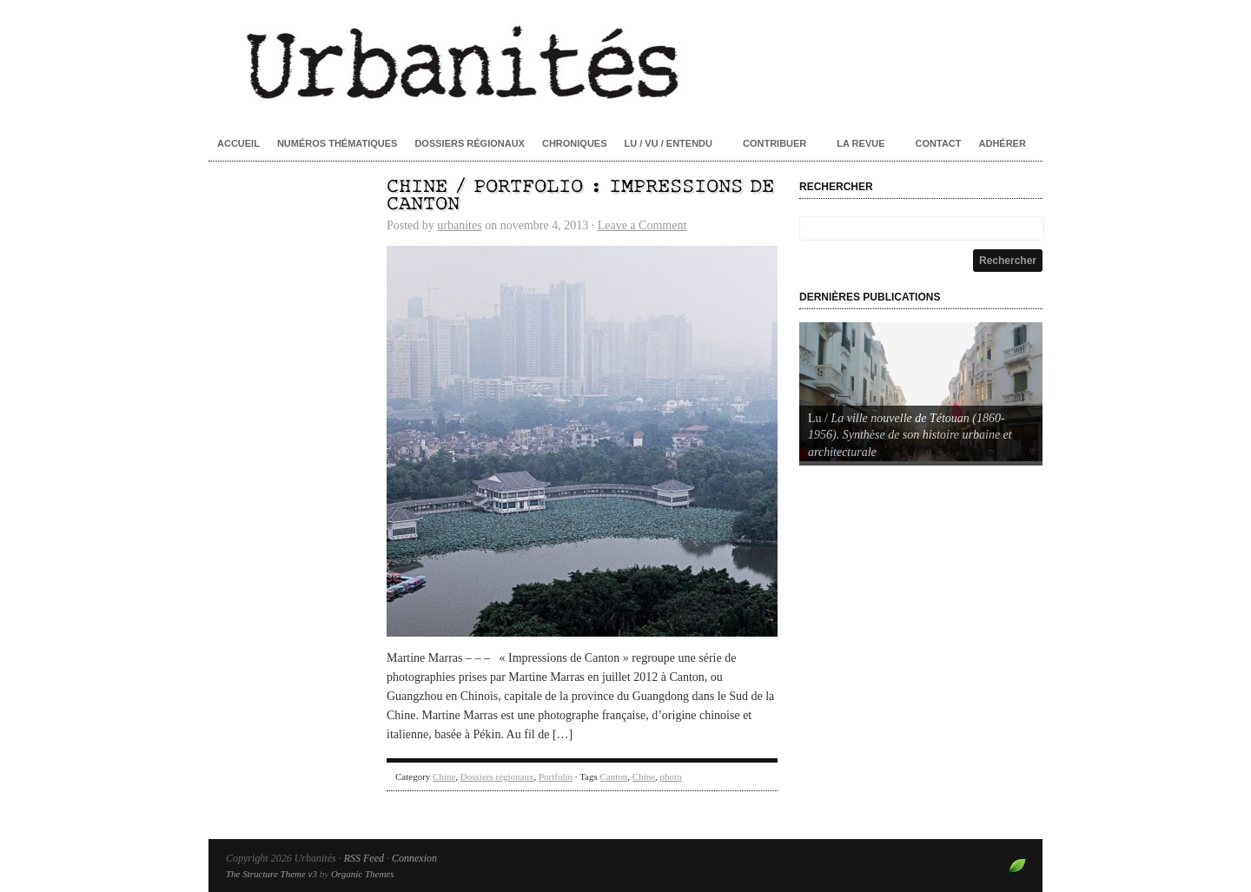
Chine (444, 776)
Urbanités (625, 61)
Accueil (238, 143)
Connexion (414, 858)
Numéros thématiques (337, 143)
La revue (860, 143)
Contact (939, 143)
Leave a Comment (642, 225)
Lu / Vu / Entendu (668, 143)
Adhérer (1002, 143)
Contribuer (774, 143)
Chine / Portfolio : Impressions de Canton (580, 196)
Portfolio (556, 776)
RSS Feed (364, 858)
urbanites (459, 225)
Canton (614, 776)
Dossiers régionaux (469, 143)
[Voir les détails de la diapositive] (920, 392)
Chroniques (574, 143)
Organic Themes (362, 874)
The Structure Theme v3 (271, 874)
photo (671, 776)
